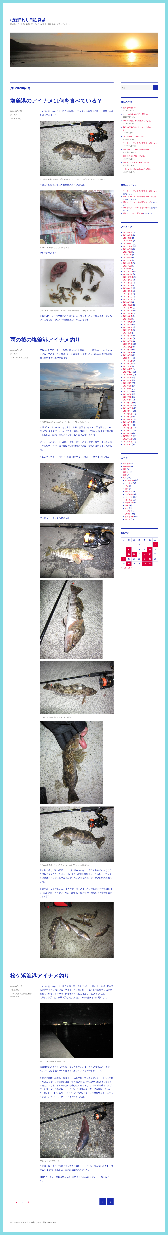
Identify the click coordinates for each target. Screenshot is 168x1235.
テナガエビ (129, 503)
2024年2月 (127, 299)
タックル (128, 500)
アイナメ (13, 115)
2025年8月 (127, 252)
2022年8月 (127, 347)
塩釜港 (25, 357)
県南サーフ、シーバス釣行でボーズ (137, 149)
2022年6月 (127, 352)
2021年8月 (127, 380)
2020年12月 (128, 403)
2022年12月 (128, 336)
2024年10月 (128, 277)
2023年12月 (128, 305)
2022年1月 (127, 366)
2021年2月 (127, 397)
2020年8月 (127, 414)
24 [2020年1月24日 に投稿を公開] (150, 559)
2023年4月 (127, 327)
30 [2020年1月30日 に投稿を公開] (145, 564)
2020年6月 (127, 419)
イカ (127, 486)
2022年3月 (127, 361)
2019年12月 (127, 436)
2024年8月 (127, 283)
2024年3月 (127, 296)
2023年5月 (127, 324)
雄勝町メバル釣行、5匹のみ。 (134, 156)
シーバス (128, 497)
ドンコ (12, 994)
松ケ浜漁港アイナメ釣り (39, 975)
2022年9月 (127, 344)
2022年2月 (127, 363)
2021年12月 (128, 369)
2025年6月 (127, 257)
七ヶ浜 (18, 994)
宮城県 (24, 994)
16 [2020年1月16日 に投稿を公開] (145, 554)
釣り (19, 118)
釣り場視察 (129, 517)
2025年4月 (127, 263)
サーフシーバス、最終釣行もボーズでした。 (140, 143)
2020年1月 (127, 433)
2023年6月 (127, 322)
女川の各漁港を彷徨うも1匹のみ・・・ (138, 114)
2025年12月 (128, 241)
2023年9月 (127, 313)
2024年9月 (127, 280)
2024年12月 (128, 271)
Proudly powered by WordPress (42, 1222)
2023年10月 (128, 310)
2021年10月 (128, 375)
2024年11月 (128, 274)
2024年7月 (127, 285)
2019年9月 (127, 444)
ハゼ (127, 505)
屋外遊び (126, 466)
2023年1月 (127, 333)
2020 (12, 357)
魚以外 (127, 519)
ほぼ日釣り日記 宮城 (27, 20)
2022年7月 (127, 350)
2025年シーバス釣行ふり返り (134, 136)
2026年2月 (127, 235)
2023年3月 (127, 330)
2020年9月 (127, 411)
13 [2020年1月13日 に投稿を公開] (129, 554)
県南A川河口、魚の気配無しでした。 (137, 121)
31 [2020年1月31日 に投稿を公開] (150, 564)
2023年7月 (127, 319)
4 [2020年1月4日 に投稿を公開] (155, 545)
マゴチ (127, 511)
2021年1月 (127, 400)
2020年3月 (127, 428)
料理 (125, 469)
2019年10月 (127, 442)
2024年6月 (127, 288)
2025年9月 (127, 249)
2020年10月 (128, 408)
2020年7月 (127, 416)
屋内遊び (126, 464)
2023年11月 (128, 308)
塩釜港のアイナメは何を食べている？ (56, 100)
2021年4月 (127, 391)
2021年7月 (127, 383)
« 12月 (123, 568)
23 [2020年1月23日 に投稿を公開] (145, 559)
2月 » (129, 568)
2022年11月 (128, 338)
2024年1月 (127, 302)
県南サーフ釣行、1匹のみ (133, 213)
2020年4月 (127, 425)
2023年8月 (127, 316)
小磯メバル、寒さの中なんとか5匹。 (137, 169)
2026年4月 (127, 232)
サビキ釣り (129, 494)
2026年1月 (127, 238)
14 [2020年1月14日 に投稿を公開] (134, 554)
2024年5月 (127, 291)
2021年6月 (127, 386)
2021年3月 (127, 394)
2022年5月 (127, 355)
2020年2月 (127, 430)
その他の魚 (14, 990)
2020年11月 (128, 405)
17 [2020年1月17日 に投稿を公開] (150, 554)
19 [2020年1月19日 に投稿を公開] (124, 559)
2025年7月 (127, 255)
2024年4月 (127, 294)
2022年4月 (127, 358)
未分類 (125, 472)
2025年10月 (128, 246)
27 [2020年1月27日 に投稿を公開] (129, 564)
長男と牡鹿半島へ (130, 108)
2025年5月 (127, 260)
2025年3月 (127, 266)
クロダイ (128, 491)
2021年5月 (127, 389)
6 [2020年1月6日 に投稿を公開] (128, 549)
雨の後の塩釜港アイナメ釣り (45, 339)
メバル (127, 514)
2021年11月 (127, 372)
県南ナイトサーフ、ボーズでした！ (137, 162)
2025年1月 (127, 269)
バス (127, 508)
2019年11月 (127, 439)
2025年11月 (127, 243)
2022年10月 (128, 341)
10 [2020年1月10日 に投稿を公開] (150, 549)
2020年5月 (127, 422)
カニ (127, 489)
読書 (125, 475)
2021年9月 (127, 377)
